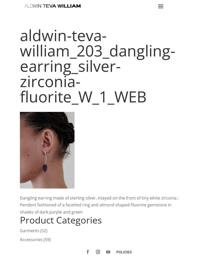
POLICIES (124, 252)
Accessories (31, 239)
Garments (29, 230)
